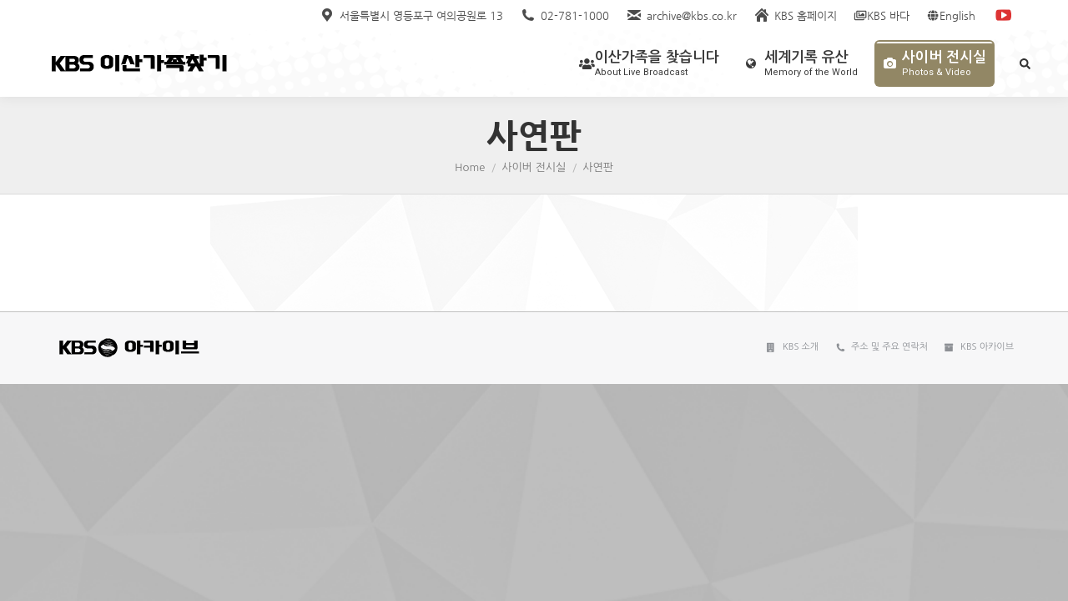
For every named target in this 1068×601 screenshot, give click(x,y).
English (950, 15)
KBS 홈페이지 (795, 15)
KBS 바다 (881, 15)
